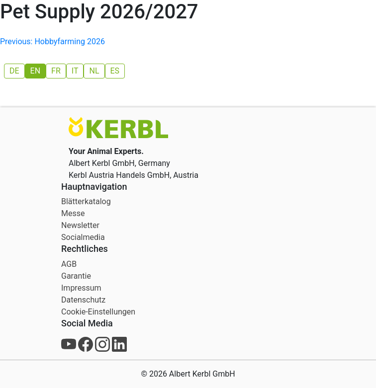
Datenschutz (83, 300)
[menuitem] (14, 71)
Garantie (76, 276)
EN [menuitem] (35, 71)
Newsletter (80, 225)
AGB (69, 264)
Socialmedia (83, 237)
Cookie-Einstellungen (98, 311)
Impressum (81, 288)
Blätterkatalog (86, 201)
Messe (73, 213)
